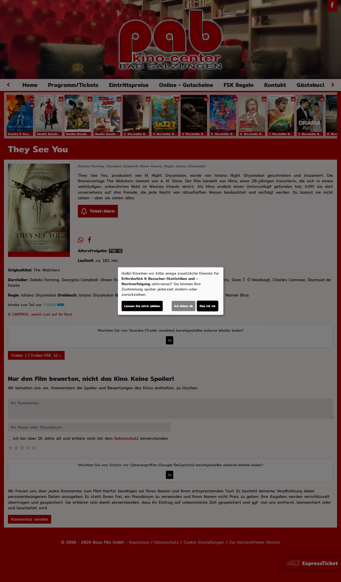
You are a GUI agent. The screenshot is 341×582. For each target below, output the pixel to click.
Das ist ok (207, 305)
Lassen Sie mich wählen (142, 305)
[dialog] (170, 291)
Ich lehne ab (183, 305)
